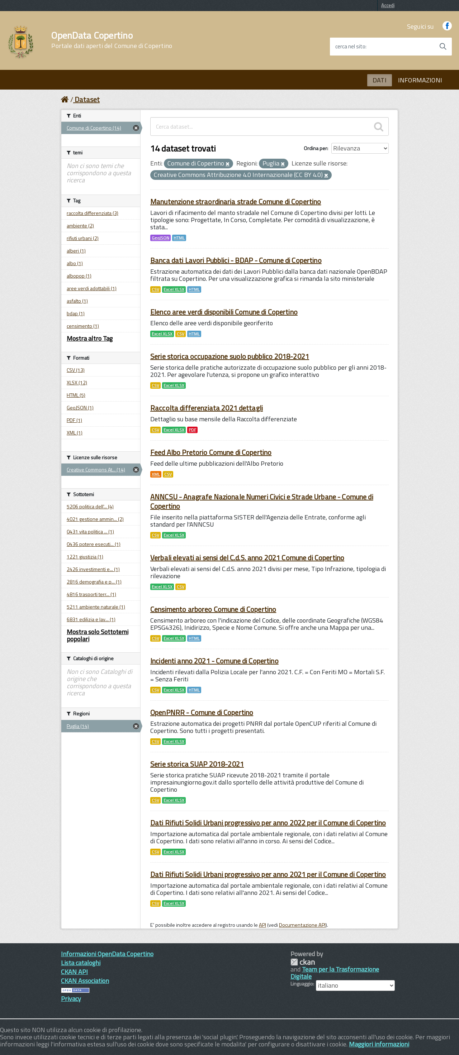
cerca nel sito (350, 46)
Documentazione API (302, 925)
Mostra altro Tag (90, 338)
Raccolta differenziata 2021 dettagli (206, 407)
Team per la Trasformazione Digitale (334, 972)
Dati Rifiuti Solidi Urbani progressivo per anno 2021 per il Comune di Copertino (268, 874)
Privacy (71, 998)
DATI (380, 80)
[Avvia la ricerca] (443, 47)
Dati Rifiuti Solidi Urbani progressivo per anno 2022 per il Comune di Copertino (268, 822)
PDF (192, 430)
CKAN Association (85, 981)
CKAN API (74, 972)
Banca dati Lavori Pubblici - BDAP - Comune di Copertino (236, 260)
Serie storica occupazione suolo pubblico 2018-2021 (229, 356)
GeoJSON (160, 238)
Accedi (387, 5)
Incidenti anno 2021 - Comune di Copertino (214, 660)
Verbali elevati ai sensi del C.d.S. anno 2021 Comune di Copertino (247, 557)
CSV (155, 289)
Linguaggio (301, 983)
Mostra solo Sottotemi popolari (97, 635)
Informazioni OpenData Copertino (107, 954)
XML (156, 474)
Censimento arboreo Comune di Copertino (213, 609)
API (262, 925)
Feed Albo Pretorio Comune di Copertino (210, 452)
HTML (179, 238)
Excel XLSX (174, 289)
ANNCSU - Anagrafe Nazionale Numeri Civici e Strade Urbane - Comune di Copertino (261, 501)
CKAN (302, 962)
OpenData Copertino (111, 40)
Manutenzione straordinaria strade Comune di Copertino (235, 201)
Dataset (87, 99)
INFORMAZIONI (420, 80)
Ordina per (315, 148)
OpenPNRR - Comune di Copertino (201, 712)
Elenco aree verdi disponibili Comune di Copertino (224, 311)
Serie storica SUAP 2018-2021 (197, 763)
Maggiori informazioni (379, 1044)
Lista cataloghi (80, 963)
